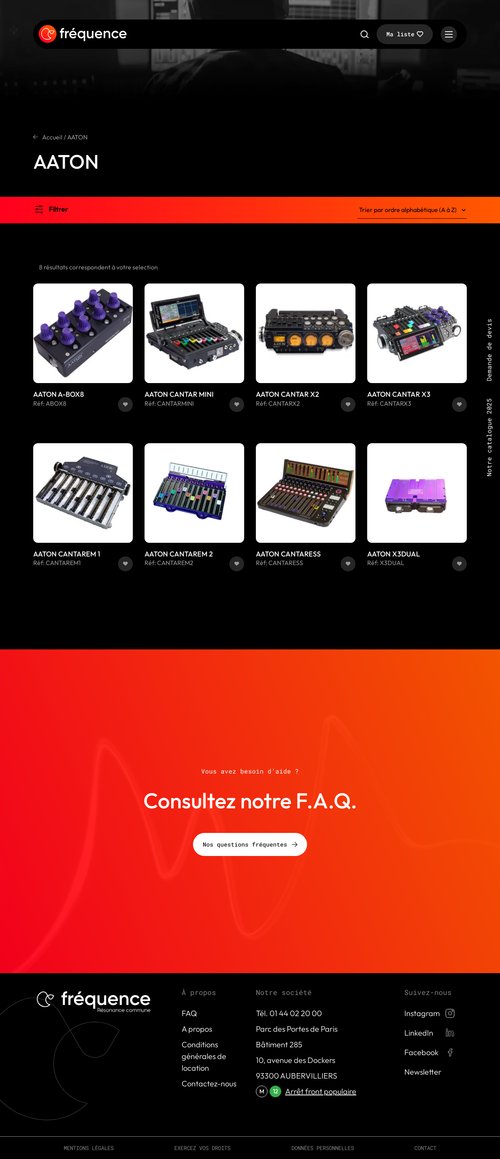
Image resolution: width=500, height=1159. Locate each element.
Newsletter (422, 1072)
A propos (197, 1029)
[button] (125, 404)
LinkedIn (418, 1033)
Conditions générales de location (204, 1056)
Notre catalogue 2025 (489, 437)
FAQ (189, 1013)
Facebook (421, 1052)
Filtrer (58, 209)
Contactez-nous (209, 1083)
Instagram (422, 1013)
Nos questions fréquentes (245, 844)
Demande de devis (489, 350)
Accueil (52, 137)
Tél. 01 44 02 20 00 (289, 1013)
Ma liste (400, 34)
